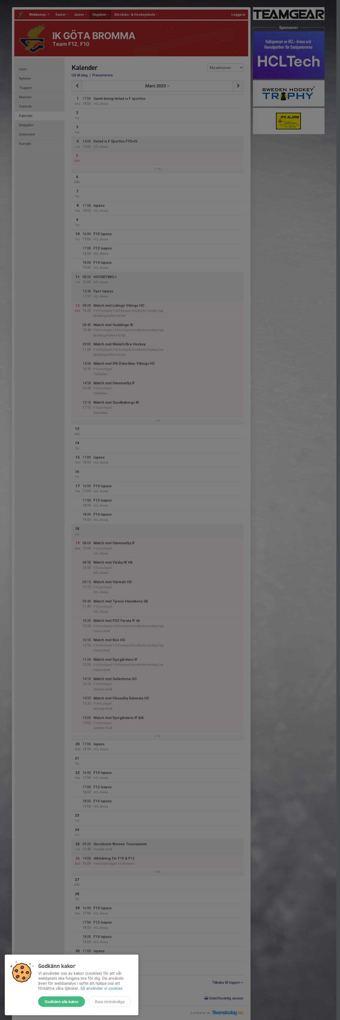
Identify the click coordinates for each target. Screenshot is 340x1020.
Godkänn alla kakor (61, 1001)
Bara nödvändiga (109, 1001)
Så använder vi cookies (101, 988)
